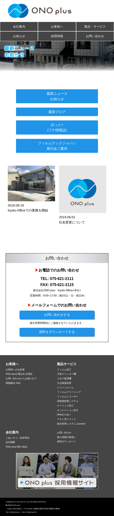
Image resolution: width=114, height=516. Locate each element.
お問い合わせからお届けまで (21, 378)
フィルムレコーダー (67, 396)
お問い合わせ (95, 36)
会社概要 (10, 442)
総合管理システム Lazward (71, 423)
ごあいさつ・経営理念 (17, 437)
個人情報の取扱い (66, 437)
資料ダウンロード (66, 441)
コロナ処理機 (64, 378)
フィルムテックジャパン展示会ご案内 (57, 145)
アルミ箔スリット (66, 419)
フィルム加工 (64, 369)
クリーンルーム (65, 387)
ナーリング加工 (65, 405)
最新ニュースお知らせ (57, 96)
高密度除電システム (67, 401)
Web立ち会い (64, 414)
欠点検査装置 (64, 383)
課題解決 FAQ (13, 383)
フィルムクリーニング (69, 392)
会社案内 (19, 26)
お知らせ (19, 36)
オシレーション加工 (67, 410)
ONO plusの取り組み (17, 446)
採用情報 (57, 36)
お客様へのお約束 (15, 369)
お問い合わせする (57, 314)
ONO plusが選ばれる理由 (19, 374)
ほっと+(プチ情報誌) (57, 127)
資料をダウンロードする (57, 332)
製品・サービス (95, 26)
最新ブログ (57, 112)
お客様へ (57, 26)
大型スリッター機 (66, 374)
